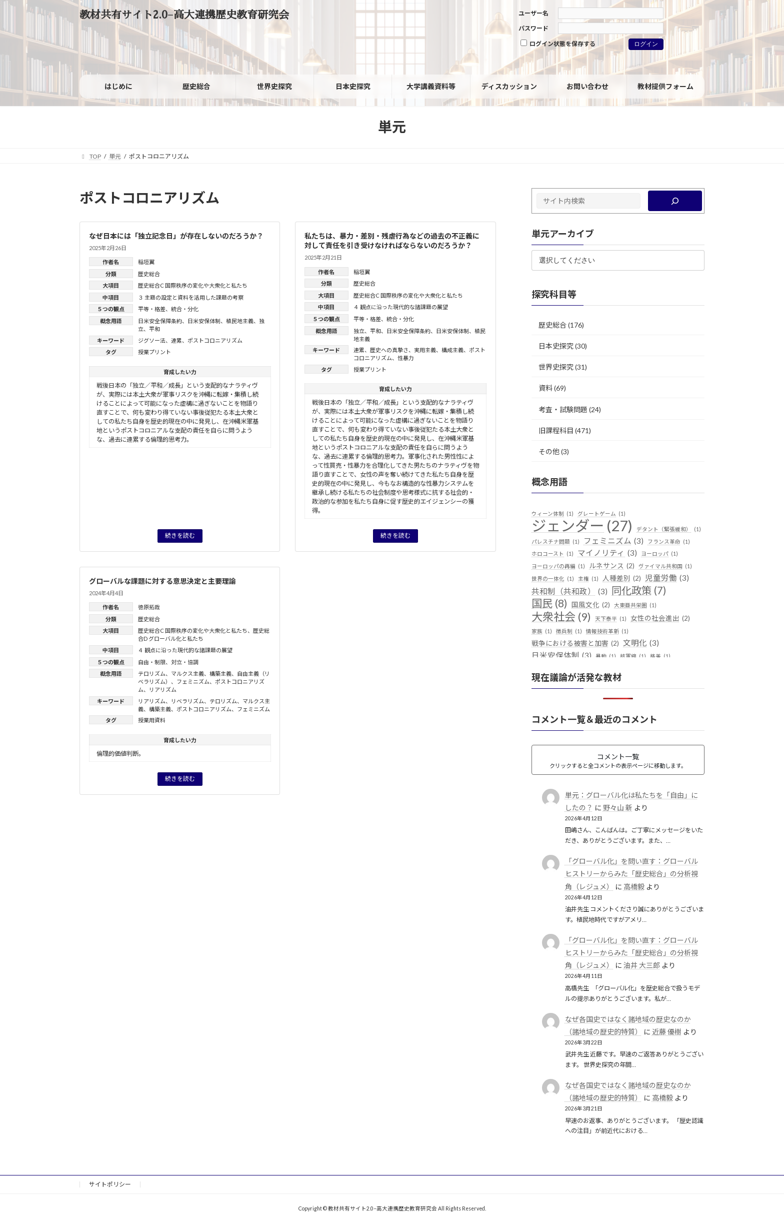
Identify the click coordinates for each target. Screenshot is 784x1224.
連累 (176, 340)
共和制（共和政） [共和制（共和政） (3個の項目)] (570, 592)
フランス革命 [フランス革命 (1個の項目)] (669, 542)
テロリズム (152, 673)
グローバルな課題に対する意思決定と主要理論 (162, 581)
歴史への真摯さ (389, 350)
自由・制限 (152, 662)
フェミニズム (193, 681)
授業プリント (154, 352)
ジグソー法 (152, 340)
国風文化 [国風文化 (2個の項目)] (591, 605)
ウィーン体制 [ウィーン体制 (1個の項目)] (553, 514)
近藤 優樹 (667, 1031)
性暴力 (406, 358)
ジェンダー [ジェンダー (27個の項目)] (582, 526)
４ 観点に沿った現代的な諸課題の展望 (401, 307)
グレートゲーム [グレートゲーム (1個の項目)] (602, 514)
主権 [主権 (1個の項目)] (588, 579)
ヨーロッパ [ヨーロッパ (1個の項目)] (659, 554)
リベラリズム (187, 701)
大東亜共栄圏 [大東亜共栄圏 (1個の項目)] (635, 605)
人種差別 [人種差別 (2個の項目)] (621, 579)
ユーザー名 (533, 13)
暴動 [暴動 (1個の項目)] (606, 656)
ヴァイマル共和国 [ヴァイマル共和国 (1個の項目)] (665, 566)
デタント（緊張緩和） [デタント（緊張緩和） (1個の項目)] (668, 529)
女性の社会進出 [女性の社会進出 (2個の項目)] (660, 619)
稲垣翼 (146, 262)
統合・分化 (184, 309)
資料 (545, 388)
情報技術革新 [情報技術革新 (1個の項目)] (607, 631)
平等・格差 (152, 309)
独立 (359, 331)
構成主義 (453, 350)
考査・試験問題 (563, 409)
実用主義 (425, 350)
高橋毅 (634, 886)
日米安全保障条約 (160, 321)
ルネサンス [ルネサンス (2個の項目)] (611, 566)
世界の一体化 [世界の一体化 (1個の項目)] (553, 579)
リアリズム (162, 689)
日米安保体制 (204, 321)
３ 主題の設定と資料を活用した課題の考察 (191, 297)
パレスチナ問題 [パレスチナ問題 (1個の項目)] (556, 542)
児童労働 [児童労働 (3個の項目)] (667, 578)
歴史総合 (149, 274)
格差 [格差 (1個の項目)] (660, 656)
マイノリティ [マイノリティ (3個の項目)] (607, 553)
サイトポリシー (110, 1184)
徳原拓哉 (149, 607)
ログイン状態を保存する (558, 44)
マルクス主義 (187, 673)
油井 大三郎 (642, 965)
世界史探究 (556, 367)
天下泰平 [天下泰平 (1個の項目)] (610, 619)
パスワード (533, 28)
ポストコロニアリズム (215, 340)
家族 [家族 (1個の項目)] (542, 631)
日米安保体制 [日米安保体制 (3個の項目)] (562, 656)
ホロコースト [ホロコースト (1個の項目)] (553, 554)
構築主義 (221, 673)
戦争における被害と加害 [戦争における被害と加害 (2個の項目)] (575, 644)
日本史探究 (556, 346)
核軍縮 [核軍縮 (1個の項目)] (633, 656)
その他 (549, 451)
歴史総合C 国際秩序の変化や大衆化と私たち (193, 285)
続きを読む (180, 535)
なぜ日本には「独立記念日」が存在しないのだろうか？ (176, 236)
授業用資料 (152, 720)
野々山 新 (617, 807)
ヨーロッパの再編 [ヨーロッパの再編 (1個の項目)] (558, 566)
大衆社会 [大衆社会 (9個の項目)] (561, 617)
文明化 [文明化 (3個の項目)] (641, 643)
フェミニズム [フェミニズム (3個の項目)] (614, 541)
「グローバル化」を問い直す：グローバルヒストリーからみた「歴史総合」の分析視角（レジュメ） (631, 873)
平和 (154, 329)
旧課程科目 (556, 430)
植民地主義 (240, 321)
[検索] (675, 201)
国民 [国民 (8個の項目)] (550, 604)
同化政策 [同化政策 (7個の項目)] (639, 591)
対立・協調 (184, 662)
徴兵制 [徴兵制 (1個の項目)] (569, 631)
